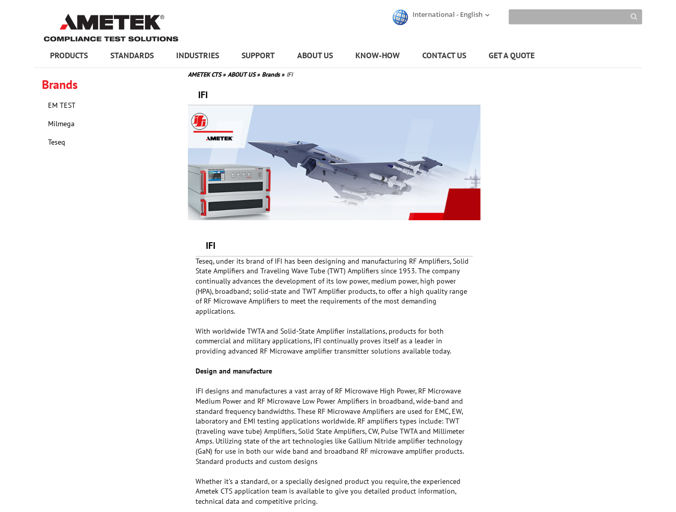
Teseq (56, 142)
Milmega (61, 123)
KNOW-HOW (377, 55)
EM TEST (62, 105)
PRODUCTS (69, 55)
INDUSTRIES (197, 55)
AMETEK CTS (207, 74)
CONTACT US (444, 55)
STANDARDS (132, 55)
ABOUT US (315, 55)
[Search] (575, 17)
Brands (273, 74)
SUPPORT (258, 55)
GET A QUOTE (512, 55)
